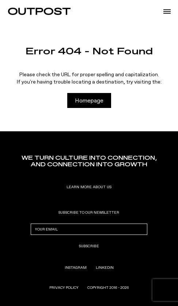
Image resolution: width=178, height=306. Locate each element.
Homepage (89, 100)
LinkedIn (105, 268)
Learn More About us (89, 187)
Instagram (76, 268)
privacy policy (64, 288)
